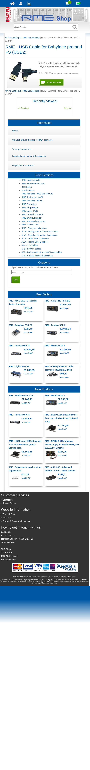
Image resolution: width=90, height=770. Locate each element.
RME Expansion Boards (32, 214)
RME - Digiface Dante (19, 366)
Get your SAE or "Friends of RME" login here (32, 140)
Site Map (7, 517)
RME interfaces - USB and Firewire (37, 194)
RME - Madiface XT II (55, 346)
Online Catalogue (13, 38)
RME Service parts (31, 38)
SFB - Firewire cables (31, 249)
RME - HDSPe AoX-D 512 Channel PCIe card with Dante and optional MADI (61, 418)
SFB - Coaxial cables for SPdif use (37, 256)
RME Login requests (30, 180)
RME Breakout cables (31, 218)
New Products (27, 190)
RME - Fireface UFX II (55, 325)
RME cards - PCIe (29, 211)
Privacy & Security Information (16, 521)
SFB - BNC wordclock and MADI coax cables (41, 252)
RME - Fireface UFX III (19, 346)
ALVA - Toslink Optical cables (34, 242)
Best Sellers (26, 187)
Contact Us (8, 500)
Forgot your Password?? (23, 165)
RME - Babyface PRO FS (20, 325)
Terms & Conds (10, 514)
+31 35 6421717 (8, 535)
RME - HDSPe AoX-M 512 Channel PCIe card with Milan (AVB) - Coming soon (25, 444)
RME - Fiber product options (34, 228)
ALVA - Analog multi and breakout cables (39, 231)
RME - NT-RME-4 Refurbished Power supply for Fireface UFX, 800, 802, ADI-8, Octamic (62, 444)
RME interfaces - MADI (31, 201)
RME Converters (28, 204)
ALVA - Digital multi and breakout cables (39, 235)
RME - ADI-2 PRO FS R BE (57, 301)
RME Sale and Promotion (32, 183)
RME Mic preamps (29, 207)
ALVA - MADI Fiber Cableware (35, 238)
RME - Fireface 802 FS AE (21, 395)
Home (15, 130)
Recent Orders (9, 503)
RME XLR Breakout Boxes (33, 221)
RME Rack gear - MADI (32, 197)
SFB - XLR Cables (29, 245)
